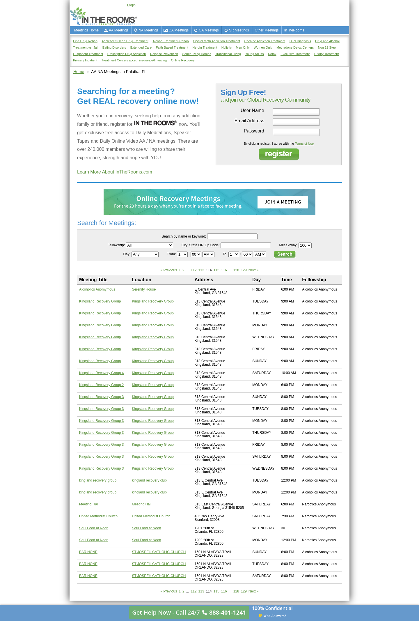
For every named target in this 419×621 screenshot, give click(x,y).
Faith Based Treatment (172, 47)
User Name (252, 110)
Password (254, 131)
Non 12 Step (327, 47)
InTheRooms (294, 30)
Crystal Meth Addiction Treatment (216, 41)
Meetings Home (86, 30)
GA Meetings (209, 30)
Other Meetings (267, 30)
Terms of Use (304, 143)
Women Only (263, 47)
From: (172, 254)
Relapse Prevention (164, 54)
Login (131, 5)
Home (78, 71)
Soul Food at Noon (93, 528)
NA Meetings (148, 30)
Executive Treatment (295, 54)
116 (224, 270)
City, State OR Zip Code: (201, 245)
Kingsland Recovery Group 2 (101, 385)
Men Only (243, 47)
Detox (272, 54)
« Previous (168, 270)
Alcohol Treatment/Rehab (171, 41)
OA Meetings (178, 30)
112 (194, 270)
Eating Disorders (114, 47)
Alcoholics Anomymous (97, 289)
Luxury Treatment (326, 54)
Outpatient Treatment (88, 54)
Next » (253, 270)
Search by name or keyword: (183, 236)
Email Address (249, 120)
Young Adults (254, 54)
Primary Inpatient (85, 60)
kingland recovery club (149, 480)
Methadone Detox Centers (295, 47)
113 (201, 270)
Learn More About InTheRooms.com (114, 171)
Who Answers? (272, 615)
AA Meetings (118, 30)
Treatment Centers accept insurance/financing (134, 60)
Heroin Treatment (204, 47)
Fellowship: (116, 245)
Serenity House (144, 289)
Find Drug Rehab (85, 41)
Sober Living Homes (196, 54)
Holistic (226, 47)
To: (225, 254)
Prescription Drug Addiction (126, 54)
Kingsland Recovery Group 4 (101, 373)
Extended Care (141, 47)
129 (244, 270)
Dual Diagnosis (300, 41)
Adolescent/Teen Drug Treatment (125, 41)
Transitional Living (228, 54)
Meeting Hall (89, 504)
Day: (127, 254)
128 (236, 270)
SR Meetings (239, 30)
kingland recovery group (97, 480)
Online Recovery (183, 60)
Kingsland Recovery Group (100, 301)
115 (216, 270)
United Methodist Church (98, 516)
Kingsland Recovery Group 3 (101, 397)
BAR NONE (88, 552)
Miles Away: (288, 245)
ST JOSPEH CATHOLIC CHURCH (159, 552)
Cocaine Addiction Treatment (264, 41)
